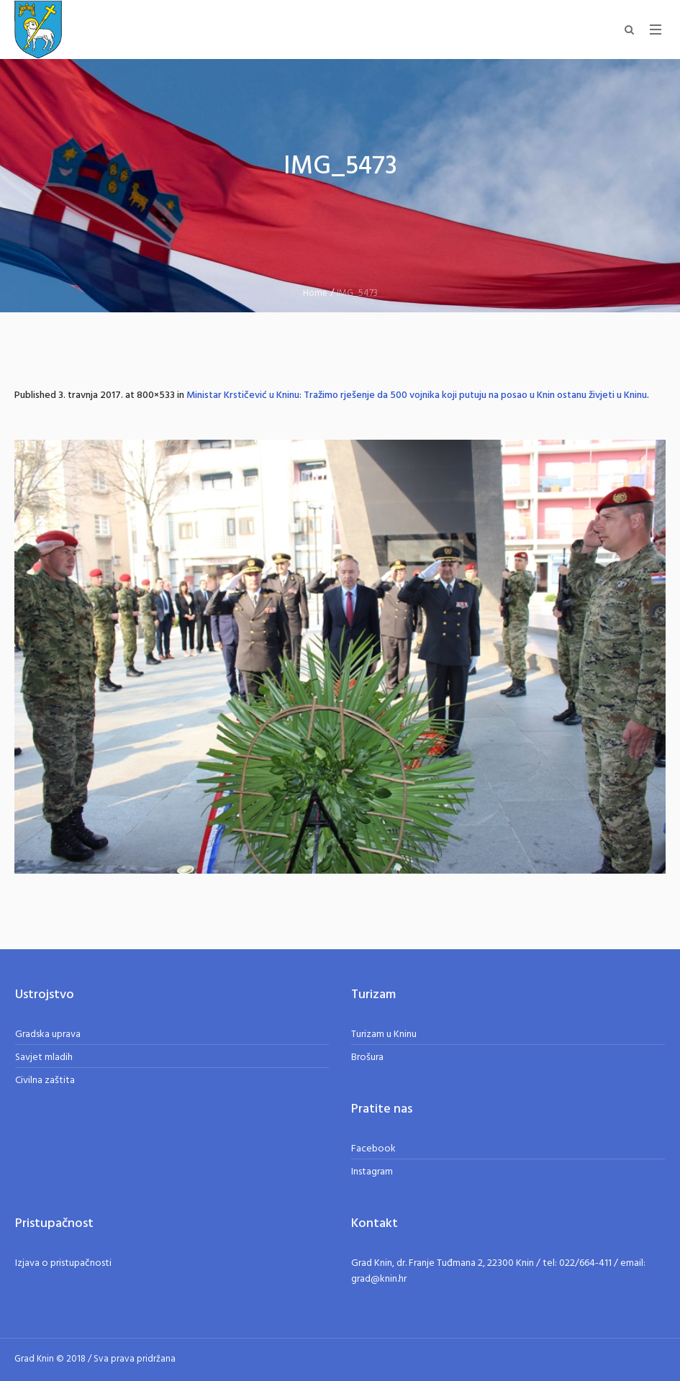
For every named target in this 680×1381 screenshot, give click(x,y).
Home (315, 293)
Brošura (367, 1057)
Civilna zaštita (45, 1080)
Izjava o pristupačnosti (63, 1263)
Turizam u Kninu (384, 1034)
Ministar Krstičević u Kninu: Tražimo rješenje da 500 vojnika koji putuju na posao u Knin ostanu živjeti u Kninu (416, 395)
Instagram (372, 1172)
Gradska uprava (48, 1034)
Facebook (373, 1149)
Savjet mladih (44, 1057)
